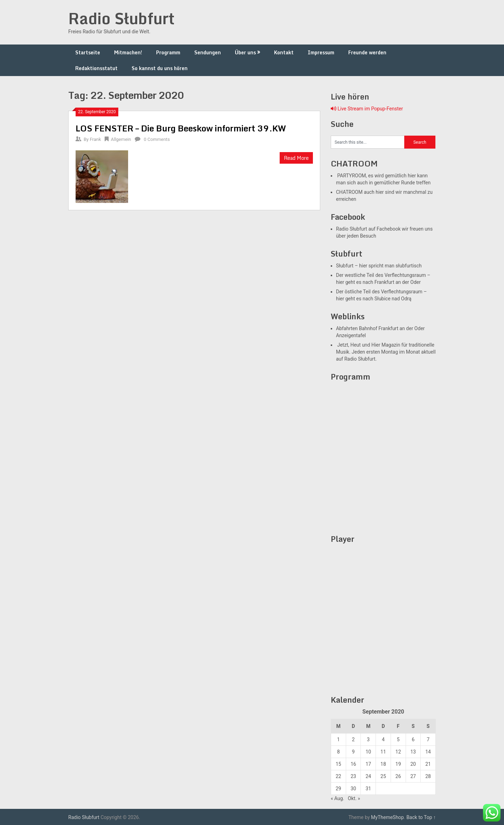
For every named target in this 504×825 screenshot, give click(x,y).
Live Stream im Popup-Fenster (367, 108)
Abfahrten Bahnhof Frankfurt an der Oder (380, 328)
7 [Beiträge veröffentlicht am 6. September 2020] (428, 739)
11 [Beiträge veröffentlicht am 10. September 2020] (383, 752)
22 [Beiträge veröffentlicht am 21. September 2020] (338, 776)
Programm (168, 52)
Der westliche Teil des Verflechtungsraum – (383, 275)
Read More (296, 158)
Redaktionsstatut (96, 68)
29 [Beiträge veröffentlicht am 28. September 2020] (338, 788)
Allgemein (121, 139)
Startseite (87, 52)
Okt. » (354, 798)
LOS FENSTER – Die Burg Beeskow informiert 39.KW (181, 128)
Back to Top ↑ (421, 817)
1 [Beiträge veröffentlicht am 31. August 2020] (338, 739)
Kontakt (284, 52)
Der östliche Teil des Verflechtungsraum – (381, 291)
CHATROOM (349, 192)
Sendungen (207, 52)
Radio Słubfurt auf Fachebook (368, 229)
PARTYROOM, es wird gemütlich (371, 175)
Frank (95, 139)
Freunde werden (367, 52)
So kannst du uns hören (160, 68)
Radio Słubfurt (121, 18)
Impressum (321, 52)
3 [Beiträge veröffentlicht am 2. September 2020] (368, 739)
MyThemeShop (387, 817)
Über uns (245, 52)
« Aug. (337, 798)
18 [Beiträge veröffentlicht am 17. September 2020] (383, 764)
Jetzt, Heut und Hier (358, 345)
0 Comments (157, 139)
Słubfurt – (347, 265)
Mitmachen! (128, 52)
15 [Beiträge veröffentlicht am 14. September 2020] (338, 764)
